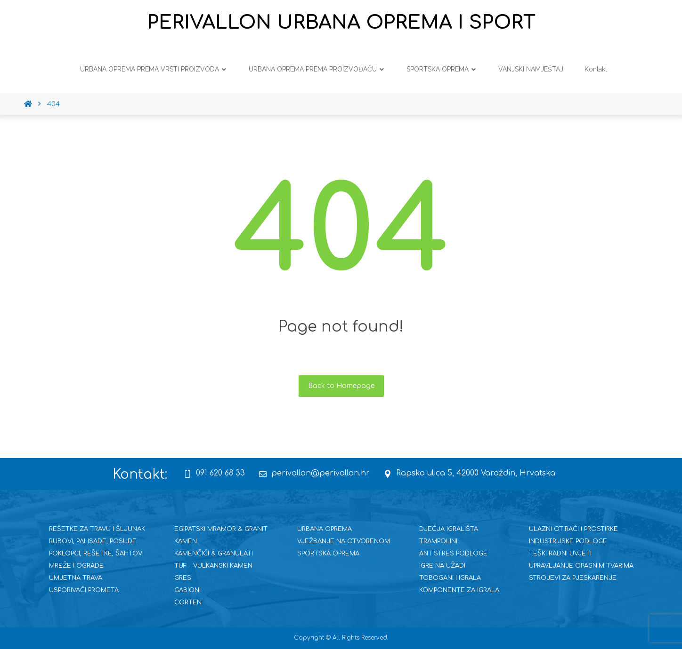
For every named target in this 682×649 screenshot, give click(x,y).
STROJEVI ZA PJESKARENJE (573, 578)
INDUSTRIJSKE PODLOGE (568, 541)
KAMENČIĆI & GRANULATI (213, 553)
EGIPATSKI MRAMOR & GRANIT (221, 529)
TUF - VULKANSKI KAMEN (213, 565)
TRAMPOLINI (438, 541)
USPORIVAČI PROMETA (84, 590)
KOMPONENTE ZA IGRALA (459, 590)
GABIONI (187, 590)
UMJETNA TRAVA (75, 578)
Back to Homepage (341, 385)
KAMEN (185, 541)
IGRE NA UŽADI (442, 565)
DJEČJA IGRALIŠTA (448, 529)
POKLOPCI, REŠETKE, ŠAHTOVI (96, 553)
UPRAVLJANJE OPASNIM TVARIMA (581, 565)
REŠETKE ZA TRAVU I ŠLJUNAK (97, 529)
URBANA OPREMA (324, 529)
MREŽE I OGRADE (76, 565)
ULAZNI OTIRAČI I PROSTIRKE (573, 529)
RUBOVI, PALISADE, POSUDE (93, 541)
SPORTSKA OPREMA (328, 553)
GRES (182, 578)
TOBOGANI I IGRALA (450, 578)
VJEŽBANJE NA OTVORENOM (343, 541)
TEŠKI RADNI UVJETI (560, 553)
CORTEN (188, 602)
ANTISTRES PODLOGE (453, 553)
